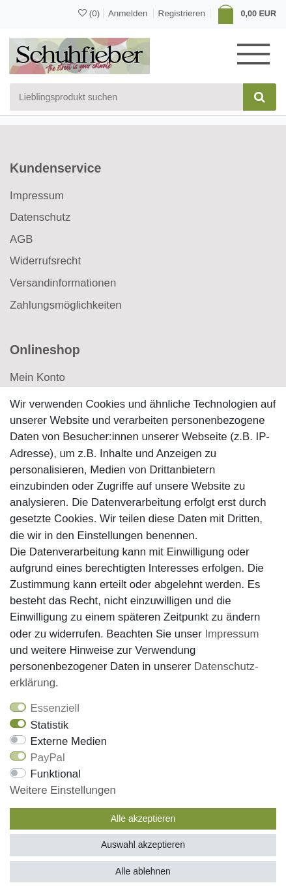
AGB (21, 239)
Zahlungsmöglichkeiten (66, 305)
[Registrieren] (181, 13)
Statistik (50, 725)
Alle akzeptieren (143, 818)
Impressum (37, 195)
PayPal (48, 757)
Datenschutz (40, 217)
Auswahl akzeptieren (143, 844)
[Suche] (259, 97)
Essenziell (55, 708)
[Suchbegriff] (126, 97)
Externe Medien (69, 741)
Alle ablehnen (143, 871)
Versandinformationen (63, 283)
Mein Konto (37, 377)
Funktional (56, 774)
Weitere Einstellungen (63, 790)
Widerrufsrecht (45, 261)
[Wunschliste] (89, 13)
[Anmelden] (126, 13)
